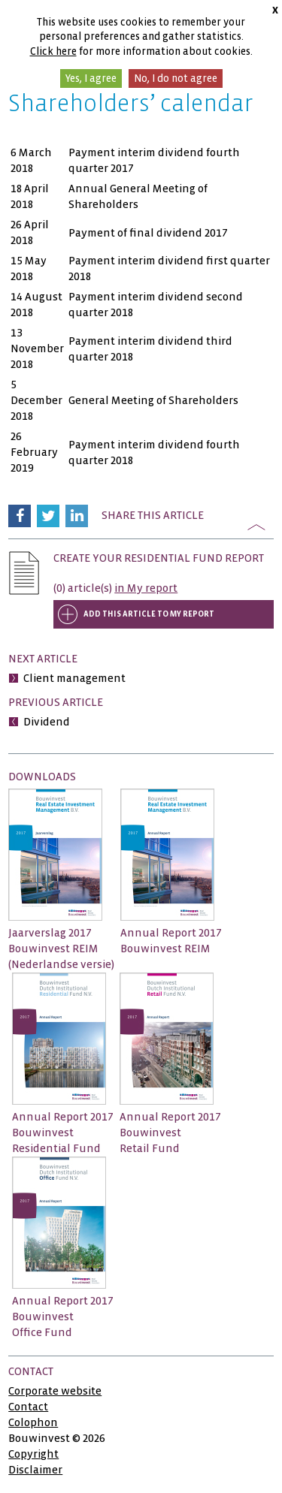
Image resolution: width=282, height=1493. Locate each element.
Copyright (33, 1454)
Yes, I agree (91, 78)
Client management (74, 678)
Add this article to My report (148, 614)
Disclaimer (35, 1470)
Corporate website (55, 1391)
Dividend (46, 722)
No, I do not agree (175, 78)
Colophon (33, 1422)
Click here (53, 51)
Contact (28, 1407)
